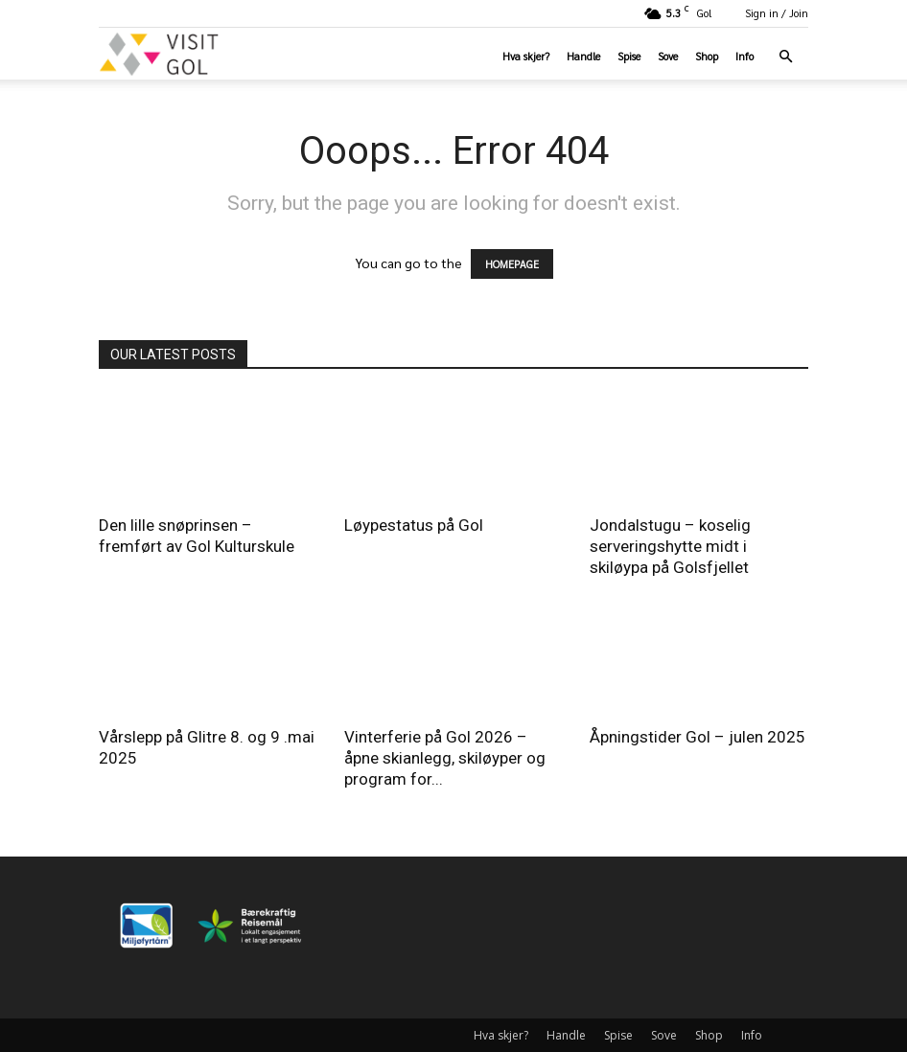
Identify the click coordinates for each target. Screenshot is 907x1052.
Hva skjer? (525, 56)
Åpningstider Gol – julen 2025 (697, 736)
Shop (706, 56)
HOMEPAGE (512, 264)
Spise (628, 56)
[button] (785, 57)
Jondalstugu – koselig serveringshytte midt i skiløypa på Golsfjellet (670, 546)
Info (744, 56)
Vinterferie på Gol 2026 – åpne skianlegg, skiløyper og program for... (445, 758)
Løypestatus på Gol (413, 525)
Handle (583, 56)
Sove (668, 56)
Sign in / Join (776, 13)
